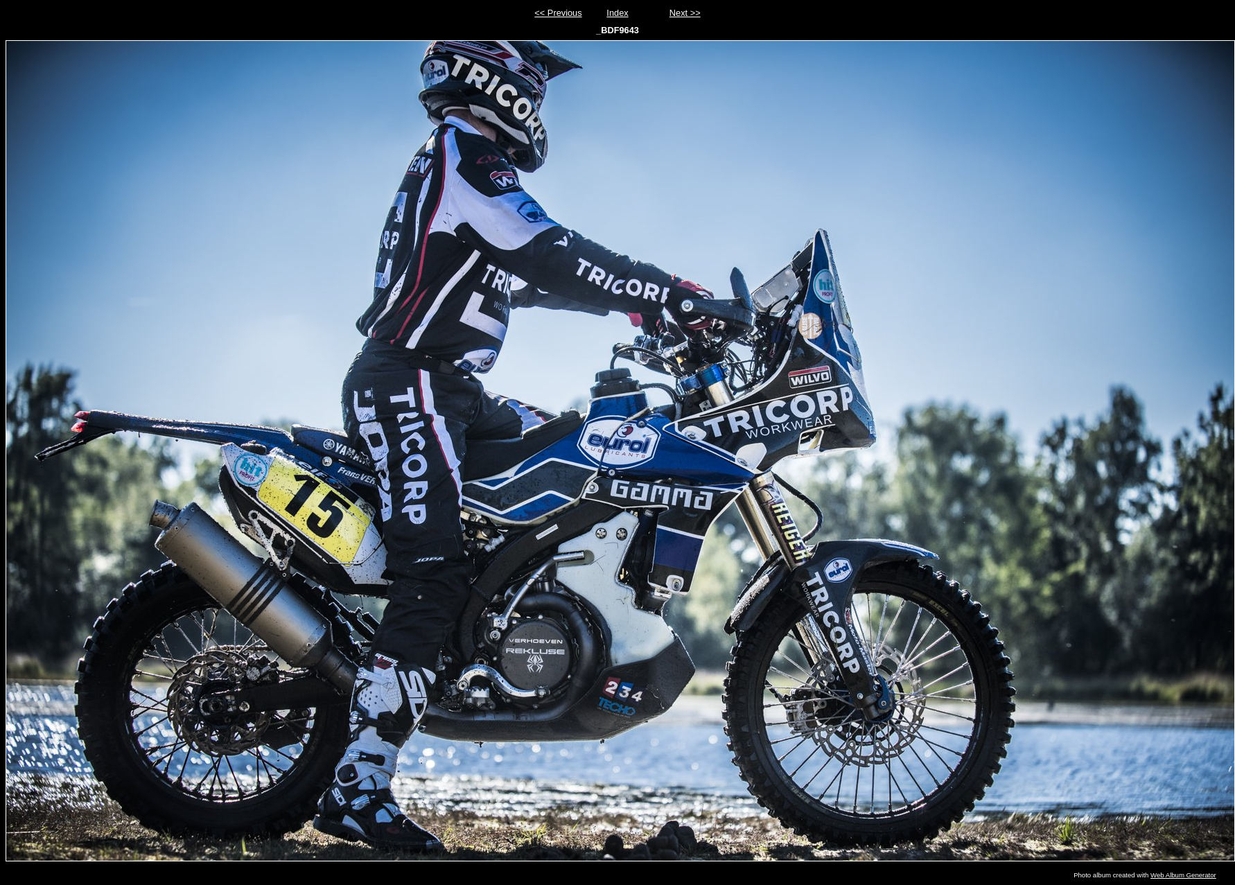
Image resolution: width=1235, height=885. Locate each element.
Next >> (685, 13)
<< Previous (557, 13)
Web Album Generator (1183, 875)
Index (617, 13)
